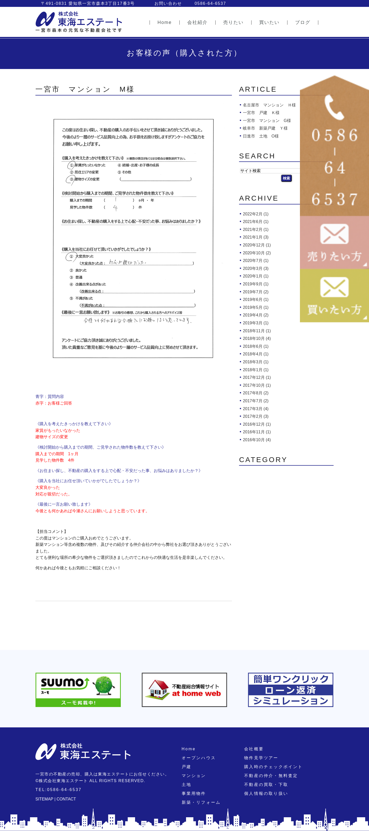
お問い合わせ (168, 3)
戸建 (186, 767)
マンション (194, 775)
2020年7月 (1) (256, 260)
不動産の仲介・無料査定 (271, 775)
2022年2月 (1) (256, 214)
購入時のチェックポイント (273, 767)
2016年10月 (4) (257, 440)
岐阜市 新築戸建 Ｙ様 (265, 128)
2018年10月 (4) (257, 338)
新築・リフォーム (201, 802)
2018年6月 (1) (256, 346)
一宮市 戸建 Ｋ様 (261, 112)
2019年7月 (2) (256, 292)
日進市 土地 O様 (261, 136)
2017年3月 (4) (256, 409)
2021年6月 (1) (256, 221)
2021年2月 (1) (256, 229)
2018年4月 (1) (256, 354)
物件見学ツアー (261, 758)
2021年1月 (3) (256, 237)
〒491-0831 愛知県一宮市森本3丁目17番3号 (88, 3)
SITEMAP (44, 799)
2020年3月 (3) (256, 268)
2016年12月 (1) (257, 424)
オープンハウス (199, 758)
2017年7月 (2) (256, 401)
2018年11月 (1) (257, 331)
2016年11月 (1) (257, 432)
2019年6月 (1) (256, 299)
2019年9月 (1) (256, 284)
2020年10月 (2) (257, 253)
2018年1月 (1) (256, 370)
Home (189, 749)
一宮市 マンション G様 (267, 120)
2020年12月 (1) (257, 245)
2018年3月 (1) (256, 362)
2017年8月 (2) (256, 393)
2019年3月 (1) (256, 323)
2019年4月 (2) (256, 315)
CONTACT (66, 799)
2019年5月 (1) (256, 307)
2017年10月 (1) (257, 385)
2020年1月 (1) (256, 276)
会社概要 (254, 749)
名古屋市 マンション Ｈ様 (269, 105)
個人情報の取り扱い (266, 793)
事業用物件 (194, 793)
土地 (186, 784)
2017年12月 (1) (257, 377)
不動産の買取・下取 (266, 784)
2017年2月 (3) (256, 416)
